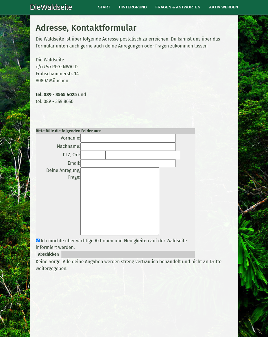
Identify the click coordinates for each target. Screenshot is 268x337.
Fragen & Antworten (178, 7)
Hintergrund (133, 7)
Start (104, 7)
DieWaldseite (51, 7)
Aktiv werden (223, 7)
